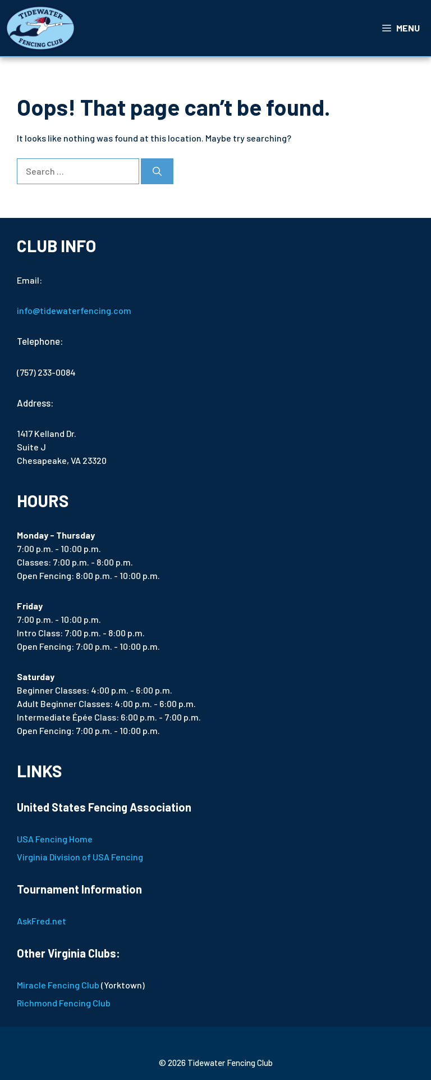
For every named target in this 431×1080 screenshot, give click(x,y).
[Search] (157, 171)
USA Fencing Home (55, 838)
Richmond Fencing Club (64, 1002)
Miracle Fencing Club (58, 984)
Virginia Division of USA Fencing (80, 856)
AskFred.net (41, 920)
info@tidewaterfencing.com (74, 310)
